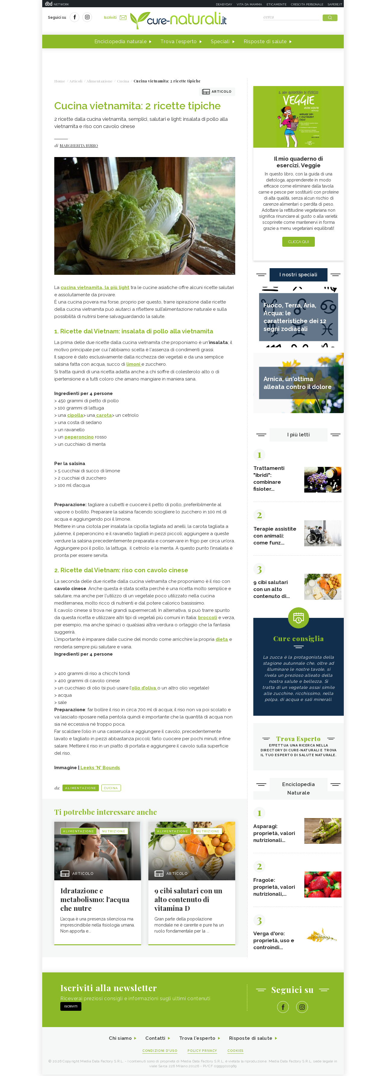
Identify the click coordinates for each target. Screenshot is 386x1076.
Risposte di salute (265, 42)
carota (103, 415)
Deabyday (224, 4)
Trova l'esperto (178, 42)
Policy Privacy (202, 1052)
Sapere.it (335, 4)
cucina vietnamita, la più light (95, 288)
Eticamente (276, 4)
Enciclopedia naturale (120, 42)
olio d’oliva (144, 687)
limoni (133, 364)
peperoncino (79, 437)
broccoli (207, 617)
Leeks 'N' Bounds (99, 767)
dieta (222, 639)
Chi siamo (119, 1039)
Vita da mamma (249, 4)
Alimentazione (80, 787)
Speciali (220, 42)
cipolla (75, 415)
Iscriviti (115, 17)
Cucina (111, 787)
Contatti (154, 1039)
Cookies (236, 1052)
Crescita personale (307, 4)
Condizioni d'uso (159, 1052)
